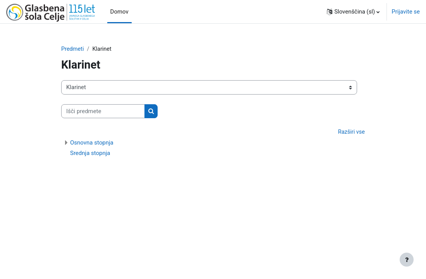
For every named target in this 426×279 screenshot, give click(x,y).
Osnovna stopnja (91, 143)
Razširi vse (351, 132)
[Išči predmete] (103, 111)
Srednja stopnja (90, 153)
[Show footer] (407, 260)
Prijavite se (406, 11)
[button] (353, 11)
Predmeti (72, 49)
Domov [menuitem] (119, 11)
